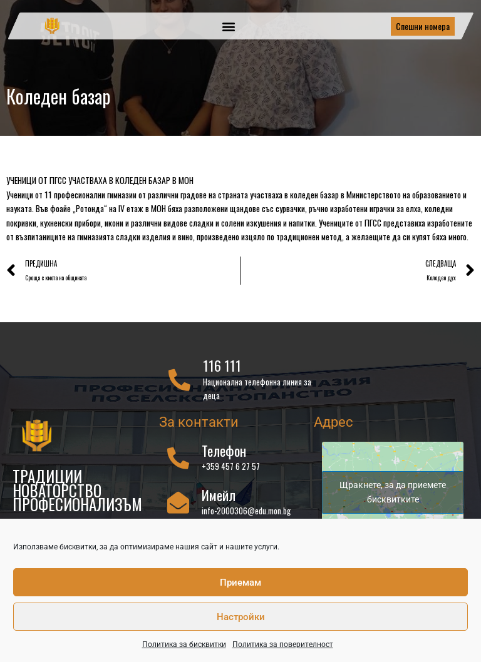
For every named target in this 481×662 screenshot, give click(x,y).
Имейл (218, 495)
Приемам (240, 582)
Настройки (241, 617)
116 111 (222, 365)
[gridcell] (240, 208)
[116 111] (179, 379)
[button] (228, 26)
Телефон (224, 450)
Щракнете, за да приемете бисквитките (392, 492)
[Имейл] (178, 502)
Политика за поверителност (282, 644)
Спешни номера (423, 26)
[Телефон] (178, 458)
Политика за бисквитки (184, 644)
